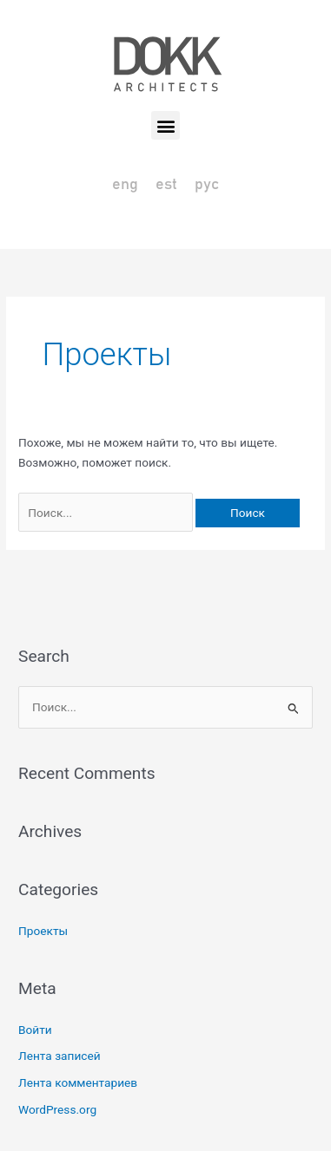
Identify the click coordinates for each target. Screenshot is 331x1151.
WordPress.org (57, 1109)
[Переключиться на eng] (125, 185)
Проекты (43, 931)
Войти (35, 1030)
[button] (165, 125)
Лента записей (59, 1056)
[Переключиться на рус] (207, 185)
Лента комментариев (77, 1082)
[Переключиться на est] (166, 185)
